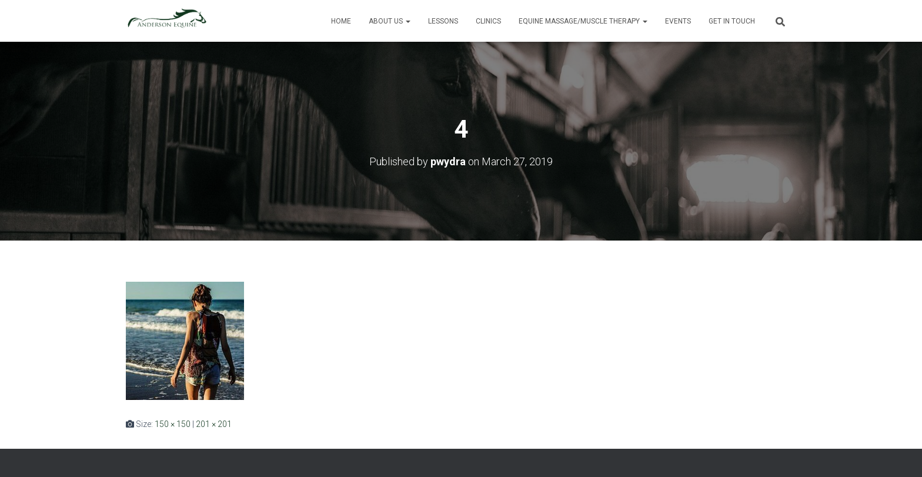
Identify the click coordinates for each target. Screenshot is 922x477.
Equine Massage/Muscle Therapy (583, 21)
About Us (389, 21)
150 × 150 (173, 424)
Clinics (488, 21)
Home (341, 21)
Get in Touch (732, 21)
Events (678, 21)
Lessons (443, 21)
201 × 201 (214, 424)
